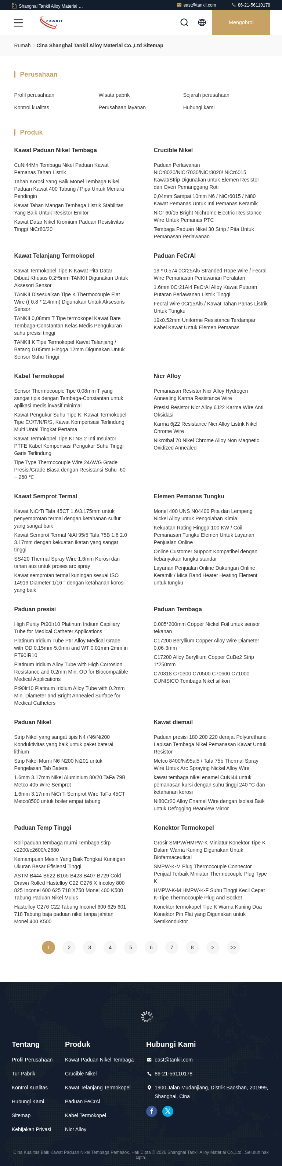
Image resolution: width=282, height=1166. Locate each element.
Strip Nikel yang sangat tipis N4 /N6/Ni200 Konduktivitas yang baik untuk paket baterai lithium (63, 744)
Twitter (167, 1111)
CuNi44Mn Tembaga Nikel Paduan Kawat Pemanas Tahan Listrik (61, 168)
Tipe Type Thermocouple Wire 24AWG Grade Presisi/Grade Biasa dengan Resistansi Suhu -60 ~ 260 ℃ (70, 469)
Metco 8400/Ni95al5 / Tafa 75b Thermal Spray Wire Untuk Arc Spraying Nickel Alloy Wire (206, 764)
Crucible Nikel (173, 150)
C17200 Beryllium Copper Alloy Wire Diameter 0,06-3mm (206, 644)
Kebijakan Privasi (31, 1129)
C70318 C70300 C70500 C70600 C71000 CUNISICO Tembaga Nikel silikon (202, 677)
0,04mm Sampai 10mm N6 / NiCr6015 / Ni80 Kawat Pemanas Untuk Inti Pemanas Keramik (206, 199)
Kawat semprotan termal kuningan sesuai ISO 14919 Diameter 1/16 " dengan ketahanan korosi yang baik (69, 582)
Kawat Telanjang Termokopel (54, 256)
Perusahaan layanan (122, 107)
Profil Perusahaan (32, 1060)
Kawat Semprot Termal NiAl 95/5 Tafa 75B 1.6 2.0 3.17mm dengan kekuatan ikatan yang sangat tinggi (70, 542)
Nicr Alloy (167, 376)
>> (233, 947)
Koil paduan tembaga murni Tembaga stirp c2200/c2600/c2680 (62, 846)
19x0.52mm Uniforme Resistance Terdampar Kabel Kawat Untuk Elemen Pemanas (205, 323)
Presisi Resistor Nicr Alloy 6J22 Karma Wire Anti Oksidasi (209, 411)
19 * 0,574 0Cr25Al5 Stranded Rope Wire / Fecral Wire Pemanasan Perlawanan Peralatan (210, 274)
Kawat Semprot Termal (45, 496)
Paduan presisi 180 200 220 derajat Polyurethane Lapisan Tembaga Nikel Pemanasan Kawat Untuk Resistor (210, 744)
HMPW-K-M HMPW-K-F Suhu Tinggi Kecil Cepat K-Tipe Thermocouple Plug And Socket (209, 894)
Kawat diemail (173, 722)
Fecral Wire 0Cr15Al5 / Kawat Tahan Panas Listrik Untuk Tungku (211, 307)
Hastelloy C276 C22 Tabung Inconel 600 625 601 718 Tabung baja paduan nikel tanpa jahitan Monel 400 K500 (70, 914)
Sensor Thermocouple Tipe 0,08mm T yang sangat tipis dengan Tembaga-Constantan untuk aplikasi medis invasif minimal (68, 398)
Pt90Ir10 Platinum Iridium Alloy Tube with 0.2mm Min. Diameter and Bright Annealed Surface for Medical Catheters (69, 695)
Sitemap (21, 1115)
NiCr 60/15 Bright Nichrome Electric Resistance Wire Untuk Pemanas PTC (208, 216)
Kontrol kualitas (31, 107)
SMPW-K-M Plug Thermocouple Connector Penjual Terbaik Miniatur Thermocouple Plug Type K (210, 873)
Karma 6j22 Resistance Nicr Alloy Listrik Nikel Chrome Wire (205, 427)
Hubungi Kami (28, 1101)
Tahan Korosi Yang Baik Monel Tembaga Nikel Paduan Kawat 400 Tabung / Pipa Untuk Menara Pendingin (69, 189)
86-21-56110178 (250, 5)
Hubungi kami (199, 107)
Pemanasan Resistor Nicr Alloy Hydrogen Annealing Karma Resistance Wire (201, 394)
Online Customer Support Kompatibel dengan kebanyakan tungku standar (206, 555)
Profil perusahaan (34, 95)
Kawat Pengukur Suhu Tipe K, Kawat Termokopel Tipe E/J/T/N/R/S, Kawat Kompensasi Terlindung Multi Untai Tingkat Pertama (70, 422)
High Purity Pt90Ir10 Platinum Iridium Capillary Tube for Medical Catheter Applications (67, 627)
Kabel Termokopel (39, 376)
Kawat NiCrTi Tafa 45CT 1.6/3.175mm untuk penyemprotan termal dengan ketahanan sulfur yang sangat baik (67, 518)
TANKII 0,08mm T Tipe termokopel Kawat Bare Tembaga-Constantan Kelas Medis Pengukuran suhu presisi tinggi (68, 325)
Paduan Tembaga (178, 609)
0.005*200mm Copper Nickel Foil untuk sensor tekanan (207, 627)
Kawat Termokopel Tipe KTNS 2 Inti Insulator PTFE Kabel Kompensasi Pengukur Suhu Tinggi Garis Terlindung (68, 446)
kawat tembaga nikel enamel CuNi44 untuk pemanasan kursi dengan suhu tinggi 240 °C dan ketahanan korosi (209, 784)
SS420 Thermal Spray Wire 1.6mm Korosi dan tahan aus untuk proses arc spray (67, 562)
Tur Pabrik (23, 1074)
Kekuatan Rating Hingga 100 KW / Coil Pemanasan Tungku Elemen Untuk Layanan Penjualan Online (204, 535)
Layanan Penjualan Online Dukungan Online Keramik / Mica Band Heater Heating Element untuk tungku (205, 575)
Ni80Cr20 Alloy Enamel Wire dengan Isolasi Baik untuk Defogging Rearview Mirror (209, 804)
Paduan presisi (35, 609)
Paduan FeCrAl (175, 256)
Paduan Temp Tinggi (42, 828)
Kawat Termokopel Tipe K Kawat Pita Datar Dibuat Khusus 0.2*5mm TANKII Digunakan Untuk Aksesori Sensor (71, 278)
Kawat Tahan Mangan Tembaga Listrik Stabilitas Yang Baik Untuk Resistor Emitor (68, 209)
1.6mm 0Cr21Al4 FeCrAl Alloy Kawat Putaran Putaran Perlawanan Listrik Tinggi (205, 290)
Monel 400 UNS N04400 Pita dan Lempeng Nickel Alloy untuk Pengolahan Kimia (203, 514)
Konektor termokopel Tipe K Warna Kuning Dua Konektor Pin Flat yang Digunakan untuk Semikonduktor (208, 914)
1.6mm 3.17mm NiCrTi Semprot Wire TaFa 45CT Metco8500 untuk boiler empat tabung (69, 797)
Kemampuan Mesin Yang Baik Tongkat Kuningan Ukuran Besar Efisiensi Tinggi (69, 862)
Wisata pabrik (114, 95)
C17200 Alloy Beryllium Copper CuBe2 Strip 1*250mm (204, 660)
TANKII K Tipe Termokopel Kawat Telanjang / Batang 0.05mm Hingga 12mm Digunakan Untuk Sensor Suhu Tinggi (69, 349)
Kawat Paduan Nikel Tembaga (55, 150)
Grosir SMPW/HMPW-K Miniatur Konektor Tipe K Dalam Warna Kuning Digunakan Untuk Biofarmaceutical (210, 850)
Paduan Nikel (32, 722)
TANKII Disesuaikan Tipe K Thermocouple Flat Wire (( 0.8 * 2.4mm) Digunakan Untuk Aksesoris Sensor (69, 302)
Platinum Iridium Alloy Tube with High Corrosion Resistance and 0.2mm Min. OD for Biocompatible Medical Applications (71, 671)
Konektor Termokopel (184, 828)
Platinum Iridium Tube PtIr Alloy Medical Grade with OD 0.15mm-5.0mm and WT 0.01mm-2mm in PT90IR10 (70, 648)
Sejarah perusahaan (206, 95)
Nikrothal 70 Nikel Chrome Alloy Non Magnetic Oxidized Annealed (206, 444)
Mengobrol (240, 23)
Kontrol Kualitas (30, 1087)
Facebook (151, 1111)
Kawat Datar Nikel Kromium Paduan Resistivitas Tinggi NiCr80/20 (69, 225)
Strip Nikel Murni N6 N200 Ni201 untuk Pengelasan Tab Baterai (58, 764)
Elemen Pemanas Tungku (189, 496)
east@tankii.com (196, 5)
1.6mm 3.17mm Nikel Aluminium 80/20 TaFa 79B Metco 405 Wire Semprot (69, 781)
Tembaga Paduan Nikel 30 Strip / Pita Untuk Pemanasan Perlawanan (204, 232)
